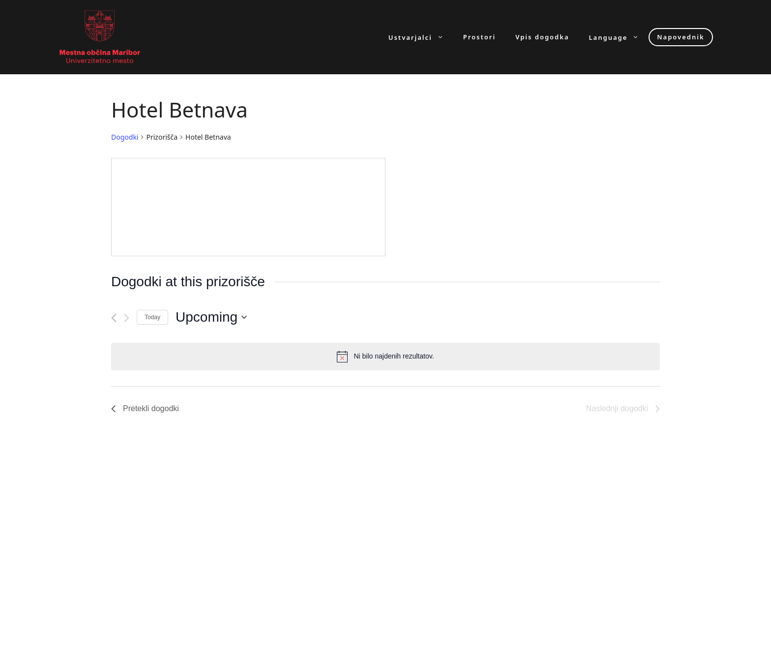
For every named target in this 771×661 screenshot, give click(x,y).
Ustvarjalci (420, 37)
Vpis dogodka (542, 37)
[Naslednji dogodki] (126, 318)
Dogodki (124, 137)
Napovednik (680, 36)
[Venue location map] (248, 207)
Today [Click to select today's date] (152, 317)
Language (619, 37)
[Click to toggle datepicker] (211, 317)
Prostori (479, 37)
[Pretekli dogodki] (114, 318)
